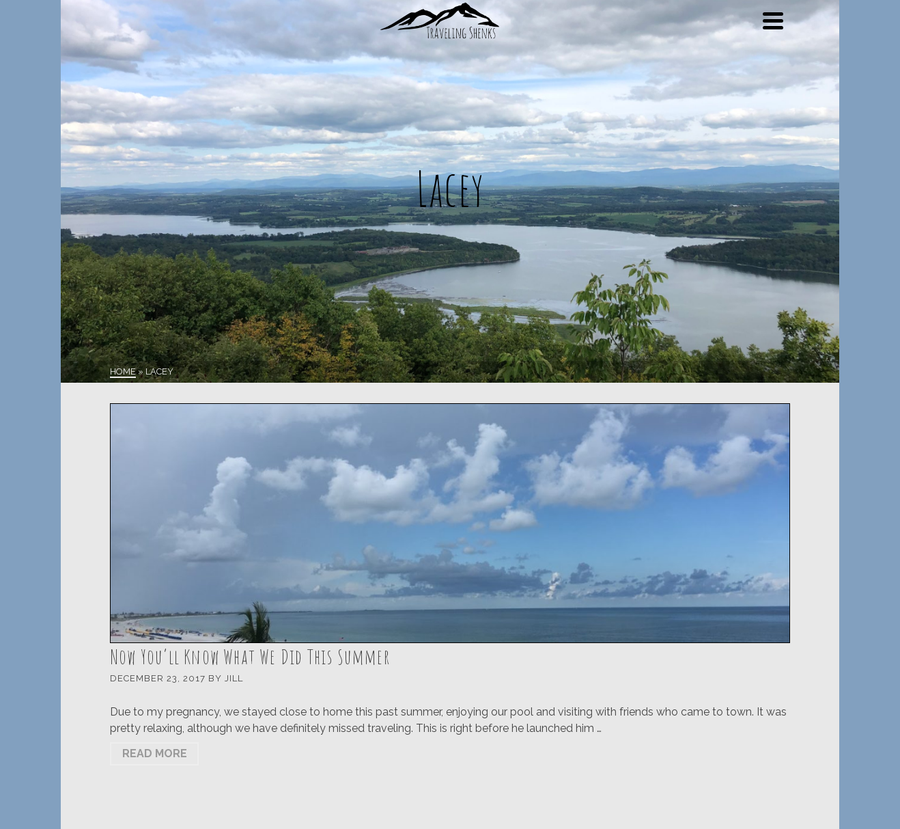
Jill (234, 678)
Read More (154, 753)
